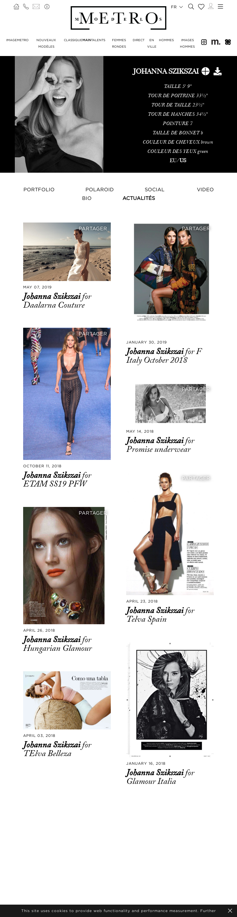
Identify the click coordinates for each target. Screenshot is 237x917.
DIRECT (138, 40)
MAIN (86, 40)
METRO (23, 40)
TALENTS (98, 40)
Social (154, 189)
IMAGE (11, 40)
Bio (87, 198)
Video (205, 189)
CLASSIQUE (73, 40)
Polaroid (99, 189)
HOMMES (166, 40)
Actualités (139, 198)
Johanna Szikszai (52, 296)
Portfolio (39, 189)
